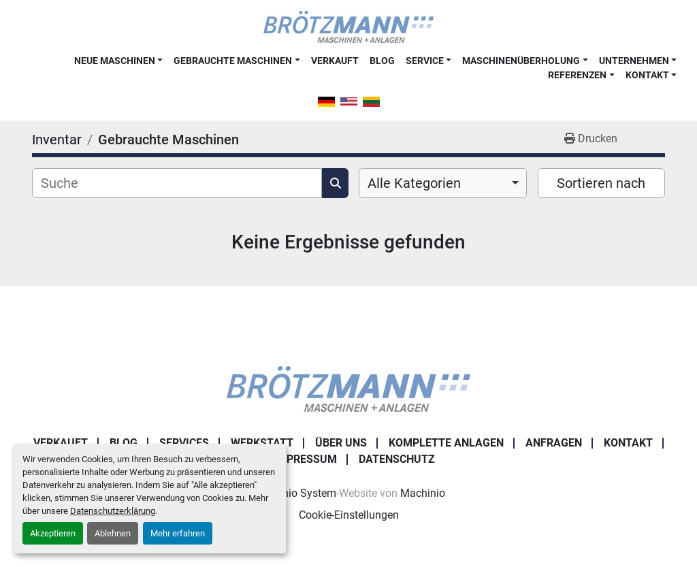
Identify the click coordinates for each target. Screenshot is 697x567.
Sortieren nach (601, 183)
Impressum (305, 459)
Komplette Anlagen (446, 442)
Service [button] (425, 60)
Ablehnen (113, 533)
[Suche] (177, 183)
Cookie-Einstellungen (349, 514)
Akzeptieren (53, 533)
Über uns (341, 442)
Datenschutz (397, 459)
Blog (382, 60)
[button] (118, 60)
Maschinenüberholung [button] (521, 60)
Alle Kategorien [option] (414, 183)
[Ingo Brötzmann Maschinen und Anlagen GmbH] (348, 388)
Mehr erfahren (177, 533)
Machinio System (294, 493)
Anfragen (553, 442)
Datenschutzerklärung (112, 511)
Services (184, 442)
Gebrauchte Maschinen (233, 60)
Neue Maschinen (114, 60)
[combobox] (443, 183)
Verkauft (335, 60)
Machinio (422, 493)
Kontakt (647, 74)
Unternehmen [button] (634, 60)
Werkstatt (262, 442)
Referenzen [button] (577, 74)
